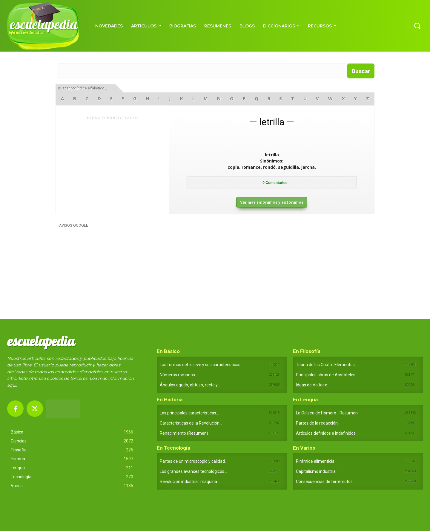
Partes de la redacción (317, 423)
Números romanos (177, 374)
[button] (417, 25)
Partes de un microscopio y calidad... (194, 461)
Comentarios (274, 183)
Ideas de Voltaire (311, 385)
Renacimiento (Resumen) (184, 433)
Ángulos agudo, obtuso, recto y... (190, 385)
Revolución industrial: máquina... (190, 481)
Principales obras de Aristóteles (325, 374)
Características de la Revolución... (191, 423)
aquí (11, 385)
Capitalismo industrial (316, 471)
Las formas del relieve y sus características (200, 364)
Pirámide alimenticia (315, 461)
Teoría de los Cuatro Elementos (325, 364)
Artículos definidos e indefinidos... (327, 433)
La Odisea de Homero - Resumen (327, 413)
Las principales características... (189, 413)
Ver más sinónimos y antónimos (271, 202)
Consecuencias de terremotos (324, 481)
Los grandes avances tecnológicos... (193, 471)
